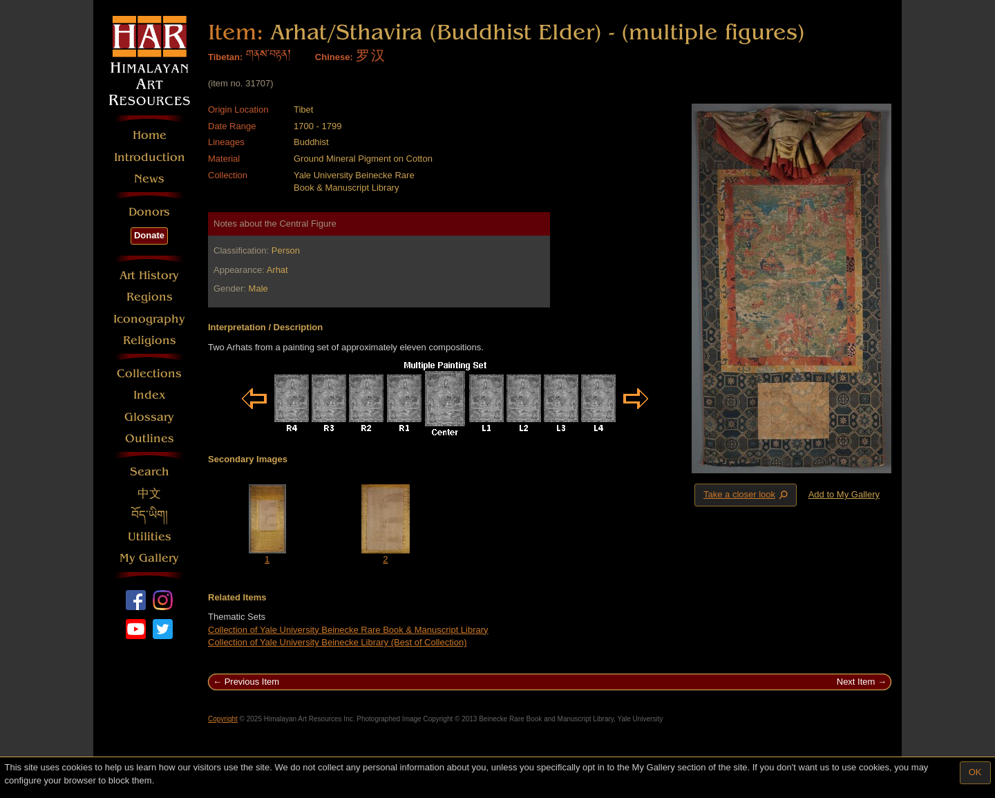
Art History (149, 275)
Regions (149, 296)
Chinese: (334, 57)
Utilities (149, 536)
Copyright (223, 719)
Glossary (149, 417)
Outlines (149, 438)
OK (975, 772)
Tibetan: (225, 57)
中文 (149, 493)
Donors (149, 211)
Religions (149, 340)
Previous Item (252, 681)
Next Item (856, 681)
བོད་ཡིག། (149, 515)
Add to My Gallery (844, 494)
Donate (149, 235)
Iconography (149, 318)
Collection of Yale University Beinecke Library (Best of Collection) (337, 642)
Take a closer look (746, 494)
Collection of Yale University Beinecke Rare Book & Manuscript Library (348, 630)
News (149, 178)
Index (149, 394)
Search (149, 471)
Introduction (149, 157)
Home (150, 135)
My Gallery (149, 557)
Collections (149, 373)
